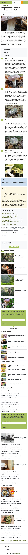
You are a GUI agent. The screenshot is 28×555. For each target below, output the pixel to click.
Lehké (2, 13)
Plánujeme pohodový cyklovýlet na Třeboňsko (10, 451)
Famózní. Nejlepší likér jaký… (6, 400)
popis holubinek (14, 228)
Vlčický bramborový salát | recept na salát (9, 476)
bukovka (23, 227)
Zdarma (5, 13)
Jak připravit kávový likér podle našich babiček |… (10, 508)
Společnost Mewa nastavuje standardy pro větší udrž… (11, 455)
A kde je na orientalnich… (5, 411)
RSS (21, 549)
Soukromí (11, 541)
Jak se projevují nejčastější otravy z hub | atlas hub (20, 280)
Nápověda (19, 540)
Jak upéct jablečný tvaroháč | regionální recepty (10, 501)
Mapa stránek (16, 541)
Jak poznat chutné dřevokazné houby (9, 224)
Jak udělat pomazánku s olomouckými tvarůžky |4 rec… (11, 535)
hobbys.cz (3, 431)
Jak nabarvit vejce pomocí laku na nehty (16, 384)
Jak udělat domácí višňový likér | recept (16, 357)
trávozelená (15, 227)
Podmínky (24, 540)
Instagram (17, 328)
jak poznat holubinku (21, 228)
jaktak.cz (3, 540)
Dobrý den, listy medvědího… (6, 397)
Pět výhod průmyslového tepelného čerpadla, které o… (11, 444)
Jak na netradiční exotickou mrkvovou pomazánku (10, 528)
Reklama (15, 540)
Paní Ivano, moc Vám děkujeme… (7, 406)
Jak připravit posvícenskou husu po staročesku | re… (11, 510)
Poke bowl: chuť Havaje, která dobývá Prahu (9, 471)
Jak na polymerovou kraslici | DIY (14, 379)
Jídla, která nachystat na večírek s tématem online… (11, 526)
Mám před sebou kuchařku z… (6, 404)
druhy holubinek (8, 228)
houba (11, 227)
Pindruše (2, 480)
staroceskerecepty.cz (6, 485)
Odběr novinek (7, 546)
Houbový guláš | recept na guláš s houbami (9, 483)
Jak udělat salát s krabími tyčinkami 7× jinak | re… (10, 530)
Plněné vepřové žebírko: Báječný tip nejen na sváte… (11, 505)
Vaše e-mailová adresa (6, 317)
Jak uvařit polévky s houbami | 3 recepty (9, 216)
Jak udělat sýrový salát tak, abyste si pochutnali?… (10, 537)
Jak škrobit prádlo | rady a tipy (14, 352)
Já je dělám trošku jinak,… (5, 409)
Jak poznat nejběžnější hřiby (7, 217)
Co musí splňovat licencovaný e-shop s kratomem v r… (11, 446)
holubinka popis (4, 230)
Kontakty (7, 540)
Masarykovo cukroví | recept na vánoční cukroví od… (11, 478)
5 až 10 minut (10, 13)
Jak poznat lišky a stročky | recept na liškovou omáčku (12, 219)
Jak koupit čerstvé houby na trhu (8, 213)
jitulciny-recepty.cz (6, 458)
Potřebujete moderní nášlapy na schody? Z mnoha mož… (11, 449)
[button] (14, 23)
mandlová (3, 228)
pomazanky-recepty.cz (7, 512)
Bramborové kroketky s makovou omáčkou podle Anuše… (12, 503)
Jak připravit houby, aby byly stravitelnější (10, 215)
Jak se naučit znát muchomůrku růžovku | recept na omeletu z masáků (20, 256)
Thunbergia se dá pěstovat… (6, 390)
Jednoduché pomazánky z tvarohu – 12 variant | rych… (11, 532)
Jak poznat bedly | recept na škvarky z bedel (20, 291)
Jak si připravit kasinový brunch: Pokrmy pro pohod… (11, 499)
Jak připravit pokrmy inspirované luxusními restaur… (11, 474)
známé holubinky (10, 230)
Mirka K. (5, 232)
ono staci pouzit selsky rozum (7, 393)
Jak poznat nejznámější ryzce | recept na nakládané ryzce (20, 268)
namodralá (19, 227)
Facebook (12, 328)
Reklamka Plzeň (17, 553)
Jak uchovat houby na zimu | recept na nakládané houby (12, 221)
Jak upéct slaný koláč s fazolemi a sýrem (16, 341)
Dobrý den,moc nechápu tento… (7, 395)
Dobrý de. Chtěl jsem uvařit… (6, 402)
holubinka (8, 227)
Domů (2, 5)
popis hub (16, 230)
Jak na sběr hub (5, 223)
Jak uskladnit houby (5, 220)
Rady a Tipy (6, 5)
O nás (11, 540)
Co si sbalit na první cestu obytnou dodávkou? (10, 453)
